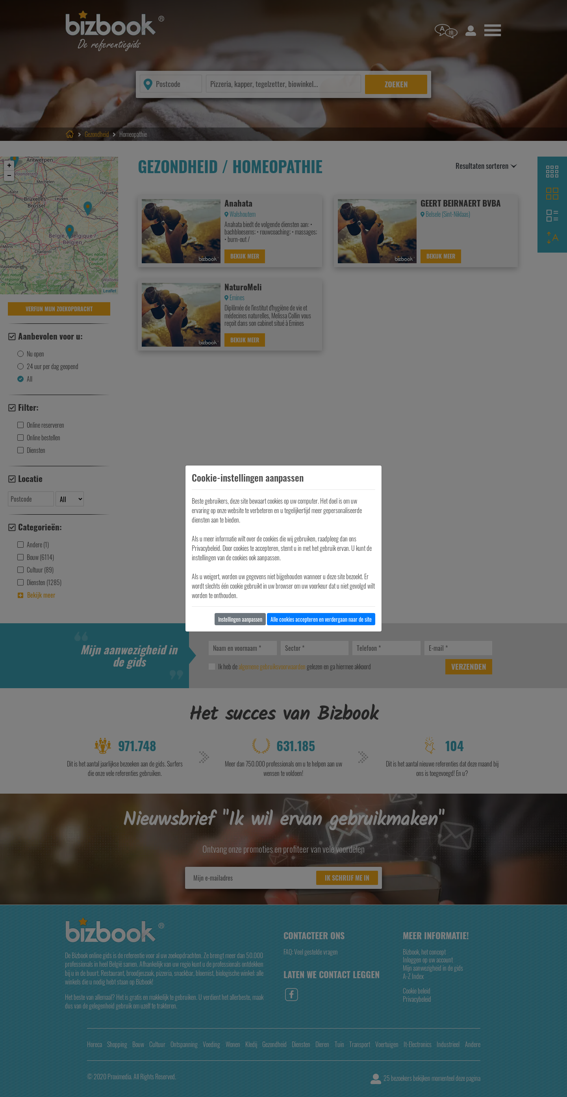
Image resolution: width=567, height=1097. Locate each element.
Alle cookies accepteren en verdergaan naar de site (321, 619)
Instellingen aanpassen (240, 619)
